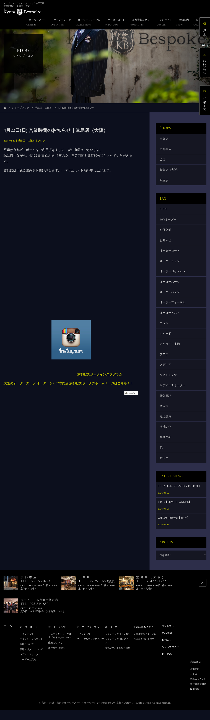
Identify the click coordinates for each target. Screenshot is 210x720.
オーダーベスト (170, 318)
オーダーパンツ (170, 296)
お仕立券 (165, 232)
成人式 (164, 414)
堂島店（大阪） (43, 107)
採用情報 (194, 699)
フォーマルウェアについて (90, 649)
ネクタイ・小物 (170, 350)
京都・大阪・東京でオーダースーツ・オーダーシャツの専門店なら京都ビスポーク (88, 712)
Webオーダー (168, 221)
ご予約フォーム (205, 101)
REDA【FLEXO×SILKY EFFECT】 (179, 496)
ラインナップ (27, 644)
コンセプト (169, 636)
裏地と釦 (165, 447)
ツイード (165, 339)
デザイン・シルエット (31, 649)
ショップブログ (20, 107)
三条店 (164, 138)
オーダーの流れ (28, 670)
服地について (27, 655)
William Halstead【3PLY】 (174, 528)
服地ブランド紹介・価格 (117, 658)
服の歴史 (165, 425)
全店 (163, 160)
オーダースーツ (170, 286)
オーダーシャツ (170, 264)
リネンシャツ (168, 382)
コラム (164, 329)
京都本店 (165, 149)
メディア (165, 372)
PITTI (163, 211)
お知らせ (165, 243)
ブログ (41, 140)
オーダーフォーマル (173, 307)
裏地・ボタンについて (31, 660)
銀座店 (164, 181)
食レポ (164, 468)
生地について (55, 653)
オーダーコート (170, 254)
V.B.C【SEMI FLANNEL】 (174, 512)
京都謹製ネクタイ (144, 637)
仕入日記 (165, 404)
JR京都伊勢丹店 (198, 694)
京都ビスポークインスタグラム (99, 374)
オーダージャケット (173, 275)
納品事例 (167, 643)
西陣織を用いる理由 (143, 649)
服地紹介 (165, 436)
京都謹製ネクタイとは (145, 644)
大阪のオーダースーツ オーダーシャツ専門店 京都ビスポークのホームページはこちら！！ (68, 383)
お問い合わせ (205, 63)
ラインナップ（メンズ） (117, 644)
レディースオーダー (173, 393)
